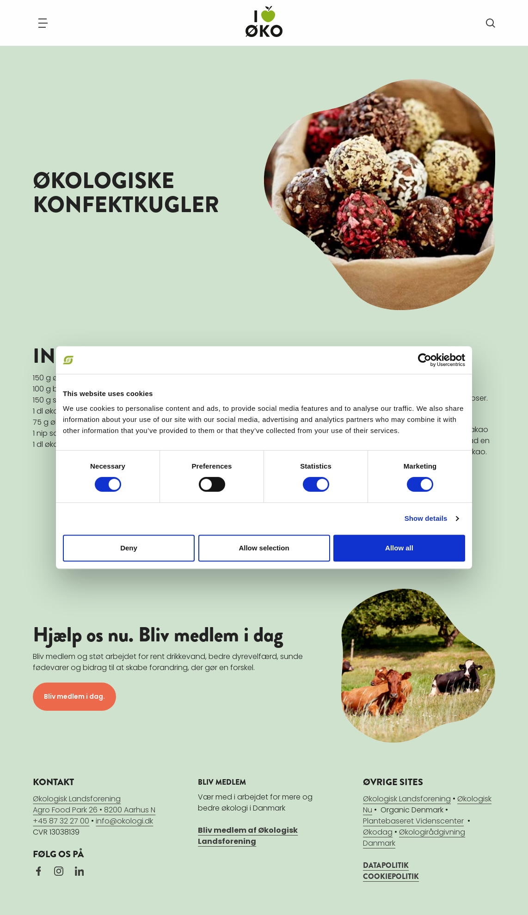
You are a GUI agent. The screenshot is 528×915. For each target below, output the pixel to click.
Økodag (378, 832)
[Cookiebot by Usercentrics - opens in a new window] (424, 360)
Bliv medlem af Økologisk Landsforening (248, 836)
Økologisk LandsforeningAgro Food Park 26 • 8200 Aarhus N (94, 804)
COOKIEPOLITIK (391, 876)
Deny (128, 548)
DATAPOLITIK (386, 865)
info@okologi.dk (124, 821)
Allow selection (264, 548)
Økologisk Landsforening (407, 798)
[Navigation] (43, 23)
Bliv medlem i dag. (74, 696)
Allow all (399, 548)
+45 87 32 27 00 (61, 821)
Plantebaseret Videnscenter (413, 821)
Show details (426, 518)
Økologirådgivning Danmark (414, 837)
